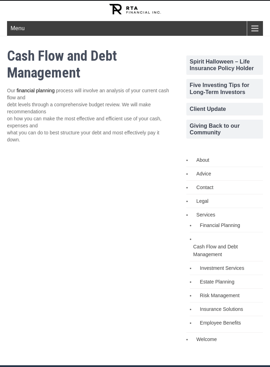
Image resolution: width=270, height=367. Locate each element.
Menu (18, 28)
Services (206, 215)
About (203, 160)
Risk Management (220, 295)
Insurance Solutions (221, 309)
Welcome (207, 339)
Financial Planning (220, 225)
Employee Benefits (220, 323)
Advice (204, 173)
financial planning (35, 90)
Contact (205, 187)
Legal (202, 201)
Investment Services (222, 268)
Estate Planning (217, 282)
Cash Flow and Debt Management (215, 250)
